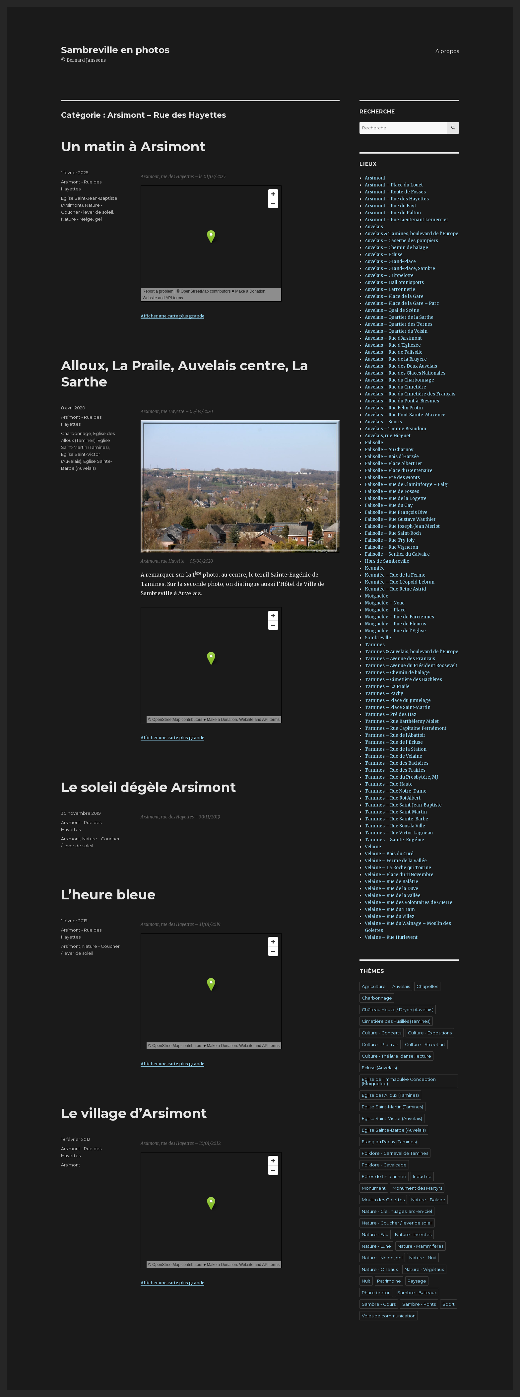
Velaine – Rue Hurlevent (391, 937)
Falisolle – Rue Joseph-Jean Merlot (402, 526)
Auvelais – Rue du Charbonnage (399, 380)
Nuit (366, 1281)
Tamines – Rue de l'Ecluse (394, 742)
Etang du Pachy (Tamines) (389, 1141)
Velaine (373, 847)
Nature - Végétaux (424, 1269)
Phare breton (376, 1292)
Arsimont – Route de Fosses (395, 192)
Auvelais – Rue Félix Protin (394, 408)
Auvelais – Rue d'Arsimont (393, 338)
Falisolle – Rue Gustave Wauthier (400, 519)
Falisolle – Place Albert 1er (393, 463)
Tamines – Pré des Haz (390, 714)
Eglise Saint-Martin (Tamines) (392, 1106)
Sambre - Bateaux (417, 1292)
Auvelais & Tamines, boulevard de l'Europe (411, 234)
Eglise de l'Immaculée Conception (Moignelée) (399, 1081)
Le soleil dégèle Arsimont (148, 787)
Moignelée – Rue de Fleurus (395, 624)
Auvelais (374, 227)
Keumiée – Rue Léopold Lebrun (399, 582)
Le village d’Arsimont (134, 1113)
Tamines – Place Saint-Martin (397, 707)
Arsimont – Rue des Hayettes (397, 199)
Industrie (422, 1176)
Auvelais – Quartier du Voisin (396, 331)
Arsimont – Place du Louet (394, 185)
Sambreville (378, 638)
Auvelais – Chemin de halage (396, 247)
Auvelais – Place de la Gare (394, 296)
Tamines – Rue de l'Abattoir (395, 735)
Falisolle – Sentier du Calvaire (397, 554)
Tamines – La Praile (387, 686)
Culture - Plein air (380, 1044)
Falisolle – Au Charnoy (389, 450)
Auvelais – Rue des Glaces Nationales (405, 373)
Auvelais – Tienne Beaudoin (395, 429)
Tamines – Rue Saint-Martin (396, 812)
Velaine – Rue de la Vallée (393, 895)
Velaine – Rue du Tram (390, 909)
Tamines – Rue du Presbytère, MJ (401, 777)
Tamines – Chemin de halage (397, 672)
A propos (447, 51)
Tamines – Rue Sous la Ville (395, 826)
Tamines (375, 645)
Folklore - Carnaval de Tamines (395, 1153)
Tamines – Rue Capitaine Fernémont (405, 728)
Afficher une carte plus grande (172, 315)
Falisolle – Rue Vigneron (391, 547)
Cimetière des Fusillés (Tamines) (396, 1021)
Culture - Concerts (381, 1032)
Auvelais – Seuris (383, 422)
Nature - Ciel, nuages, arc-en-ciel (397, 1211)
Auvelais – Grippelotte (389, 275)
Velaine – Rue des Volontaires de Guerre (408, 902)
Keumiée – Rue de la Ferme (395, 575)
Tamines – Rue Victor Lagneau (399, 833)
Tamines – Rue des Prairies (395, 770)
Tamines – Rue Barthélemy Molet (402, 721)
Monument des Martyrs (417, 1188)
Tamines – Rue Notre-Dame (395, 791)
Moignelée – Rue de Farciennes (399, 617)
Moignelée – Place (385, 610)
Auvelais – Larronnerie (390, 289)
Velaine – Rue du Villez (389, 916)
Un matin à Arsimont (133, 146)
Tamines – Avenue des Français (400, 659)
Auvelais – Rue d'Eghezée (393, 345)
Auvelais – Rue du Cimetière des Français (410, 394)
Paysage (417, 1281)
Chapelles (427, 986)
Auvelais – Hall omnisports (394, 282)
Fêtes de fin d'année (384, 1176)
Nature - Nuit (422, 1257)
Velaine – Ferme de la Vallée (396, 861)
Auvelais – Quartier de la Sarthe (399, 317)
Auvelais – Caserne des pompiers (401, 241)
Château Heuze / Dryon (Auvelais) (397, 1009)
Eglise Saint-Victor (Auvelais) (392, 1118)
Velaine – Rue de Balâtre (391, 881)
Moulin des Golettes (383, 1199)
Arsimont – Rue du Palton (393, 213)
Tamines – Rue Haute (389, 784)
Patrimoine (389, 1281)
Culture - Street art (425, 1044)
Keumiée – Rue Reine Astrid (395, 589)
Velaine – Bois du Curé (389, 854)
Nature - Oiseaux (380, 1269)
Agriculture (374, 986)
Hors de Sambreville (387, 561)
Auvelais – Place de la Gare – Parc (402, 303)
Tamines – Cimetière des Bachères (403, 679)
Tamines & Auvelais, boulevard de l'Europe (411, 652)
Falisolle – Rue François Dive (396, 512)
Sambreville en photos (115, 49)
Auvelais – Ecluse (384, 254)
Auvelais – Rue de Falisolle (393, 352)
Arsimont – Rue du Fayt (390, 206)
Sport (448, 1304)
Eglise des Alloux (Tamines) (390, 1095)
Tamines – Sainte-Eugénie (394, 840)
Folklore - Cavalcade (384, 1164)
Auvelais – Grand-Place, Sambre (400, 268)
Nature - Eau (375, 1234)
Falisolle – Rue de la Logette (395, 498)
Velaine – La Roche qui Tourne (398, 868)
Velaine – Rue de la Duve (391, 888)
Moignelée (376, 596)
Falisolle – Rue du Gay (389, 505)
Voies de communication (389, 1315)
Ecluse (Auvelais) (379, 1067)
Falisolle (374, 443)
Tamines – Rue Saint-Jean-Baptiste (403, 805)
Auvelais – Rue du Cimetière (395, 387)
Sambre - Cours (379, 1304)
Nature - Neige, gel (81, 219)
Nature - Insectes (413, 1234)
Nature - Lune (376, 1246)
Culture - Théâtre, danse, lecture (396, 1056)
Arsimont (70, 838)
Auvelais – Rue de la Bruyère (396, 359)
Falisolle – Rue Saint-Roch (393, 533)
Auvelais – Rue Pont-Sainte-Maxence (405, 415)
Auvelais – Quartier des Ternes (398, 324)
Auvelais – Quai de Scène (392, 310)
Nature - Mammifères (420, 1246)
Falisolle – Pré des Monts (392, 477)
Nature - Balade (428, 1199)
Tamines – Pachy (384, 693)
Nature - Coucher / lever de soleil (397, 1222)
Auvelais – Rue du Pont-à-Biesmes (402, 401)
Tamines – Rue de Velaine (393, 756)
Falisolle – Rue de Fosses (392, 491)
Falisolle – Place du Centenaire (398, 470)
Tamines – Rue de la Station (395, 749)
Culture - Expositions (430, 1032)
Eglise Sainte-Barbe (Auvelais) (394, 1130)
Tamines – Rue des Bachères (396, 763)
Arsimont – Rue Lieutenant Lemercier (406, 220)
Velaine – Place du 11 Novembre (399, 874)
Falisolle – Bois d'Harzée (392, 456)
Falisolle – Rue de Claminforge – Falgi (407, 484)
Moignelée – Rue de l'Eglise (395, 631)
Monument (374, 1188)
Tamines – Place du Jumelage (398, 700)
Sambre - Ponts (419, 1304)
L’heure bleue (108, 894)
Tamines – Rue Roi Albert (393, 798)
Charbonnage (76, 433)
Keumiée (375, 568)
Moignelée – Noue (385, 603)
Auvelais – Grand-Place (390, 261)
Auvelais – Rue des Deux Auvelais (401, 366)
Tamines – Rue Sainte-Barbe (396, 819)
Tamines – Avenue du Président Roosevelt (411, 665)
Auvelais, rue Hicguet (388, 436)
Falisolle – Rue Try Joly (390, 540)
